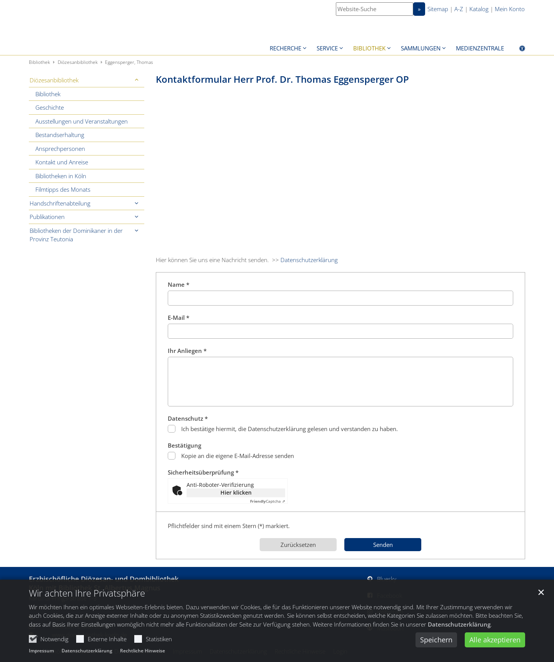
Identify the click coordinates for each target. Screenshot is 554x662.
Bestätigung (184, 445)
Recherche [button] (285, 48)
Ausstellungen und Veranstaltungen (81, 121)
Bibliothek (39, 62)
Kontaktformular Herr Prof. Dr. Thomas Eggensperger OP (282, 79)
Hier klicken (236, 492)
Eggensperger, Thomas (129, 62)
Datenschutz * (188, 418)
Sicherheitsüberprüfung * (203, 472)
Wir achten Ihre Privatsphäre (87, 594)
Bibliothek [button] (369, 48)
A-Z (458, 9)
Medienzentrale (480, 48)
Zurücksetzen (298, 544)
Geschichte (49, 107)
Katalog (479, 9)
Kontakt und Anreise (61, 162)
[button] (136, 80)
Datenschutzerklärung (459, 626)
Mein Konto (510, 9)
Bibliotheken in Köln (60, 176)
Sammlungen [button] (421, 48)
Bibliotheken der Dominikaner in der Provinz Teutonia (76, 235)
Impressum (41, 652)
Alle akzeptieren (495, 641)
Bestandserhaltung (59, 135)
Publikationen (47, 217)
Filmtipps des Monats (62, 189)
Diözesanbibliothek (78, 62)
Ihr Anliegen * (187, 350)
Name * (178, 284)
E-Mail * (178, 317)
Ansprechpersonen (60, 148)
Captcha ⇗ (267, 501)
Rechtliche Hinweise (142, 652)
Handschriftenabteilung (60, 203)
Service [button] (327, 48)
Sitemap (437, 9)
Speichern (436, 641)
